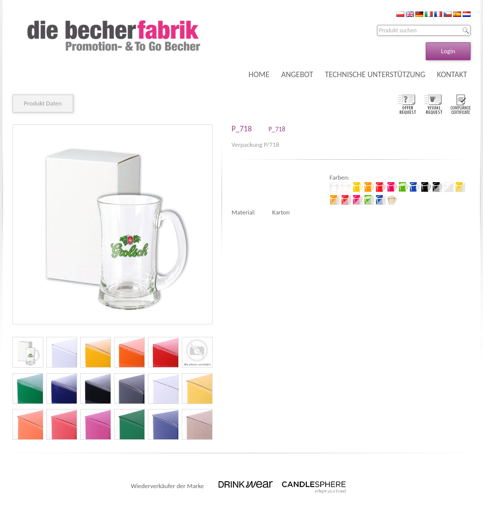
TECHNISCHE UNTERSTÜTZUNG (375, 74)
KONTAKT (452, 74)
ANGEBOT (297, 74)
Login (448, 51)
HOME (258, 74)
